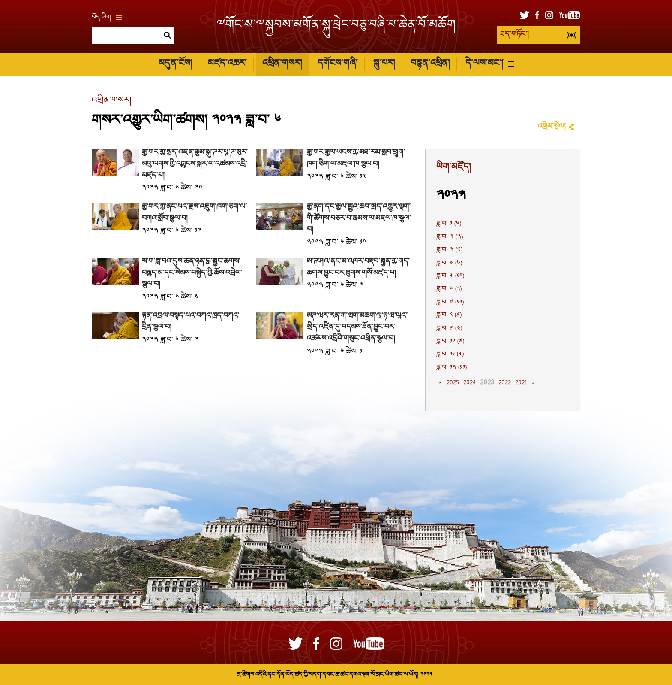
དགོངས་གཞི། (337, 64)
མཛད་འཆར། (227, 64)
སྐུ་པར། (384, 64)
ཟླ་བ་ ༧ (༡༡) (450, 303)
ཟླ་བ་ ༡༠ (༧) (450, 342)
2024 (469, 383)
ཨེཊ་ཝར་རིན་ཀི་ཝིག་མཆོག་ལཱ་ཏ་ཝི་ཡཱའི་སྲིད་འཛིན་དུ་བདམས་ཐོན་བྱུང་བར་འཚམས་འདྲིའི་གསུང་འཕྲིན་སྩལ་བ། (357, 327)
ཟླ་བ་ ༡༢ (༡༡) (451, 368)
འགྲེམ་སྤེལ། (551, 126)
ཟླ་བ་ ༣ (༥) (449, 250)
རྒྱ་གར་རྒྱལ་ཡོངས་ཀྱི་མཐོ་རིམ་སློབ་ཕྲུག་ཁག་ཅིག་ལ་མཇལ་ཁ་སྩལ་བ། (356, 158)
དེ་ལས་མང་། (489, 64)
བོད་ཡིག (107, 18)
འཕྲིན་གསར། (282, 64)
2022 (504, 383)
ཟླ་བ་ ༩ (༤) (449, 329)
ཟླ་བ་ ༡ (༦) (448, 224)
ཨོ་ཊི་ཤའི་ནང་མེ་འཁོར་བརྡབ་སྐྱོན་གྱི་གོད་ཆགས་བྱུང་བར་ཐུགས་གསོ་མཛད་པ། (358, 267)
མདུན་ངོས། (175, 64)
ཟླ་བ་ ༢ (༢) (449, 237)
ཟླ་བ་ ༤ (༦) (449, 264)
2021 (521, 383)
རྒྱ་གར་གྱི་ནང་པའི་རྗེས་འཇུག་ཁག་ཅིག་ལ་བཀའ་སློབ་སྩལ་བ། (194, 212)
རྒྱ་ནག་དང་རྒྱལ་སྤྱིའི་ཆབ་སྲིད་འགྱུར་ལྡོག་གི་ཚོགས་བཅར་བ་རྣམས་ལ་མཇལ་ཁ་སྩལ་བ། (359, 218)
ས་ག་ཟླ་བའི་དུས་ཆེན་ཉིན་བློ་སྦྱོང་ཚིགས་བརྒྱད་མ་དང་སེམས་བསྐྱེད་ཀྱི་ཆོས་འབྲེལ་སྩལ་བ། (192, 273)
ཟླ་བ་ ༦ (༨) (449, 289)
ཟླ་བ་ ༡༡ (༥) (450, 355)
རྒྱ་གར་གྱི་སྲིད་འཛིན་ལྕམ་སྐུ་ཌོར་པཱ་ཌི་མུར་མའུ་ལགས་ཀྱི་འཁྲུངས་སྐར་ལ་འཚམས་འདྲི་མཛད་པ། (195, 164)
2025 (453, 383)
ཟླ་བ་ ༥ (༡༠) (450, 276)
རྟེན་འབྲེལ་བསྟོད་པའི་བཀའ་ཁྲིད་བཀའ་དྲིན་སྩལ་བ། (190, 321)
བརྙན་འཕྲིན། (430, 64)
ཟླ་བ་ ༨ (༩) (449, 315)
